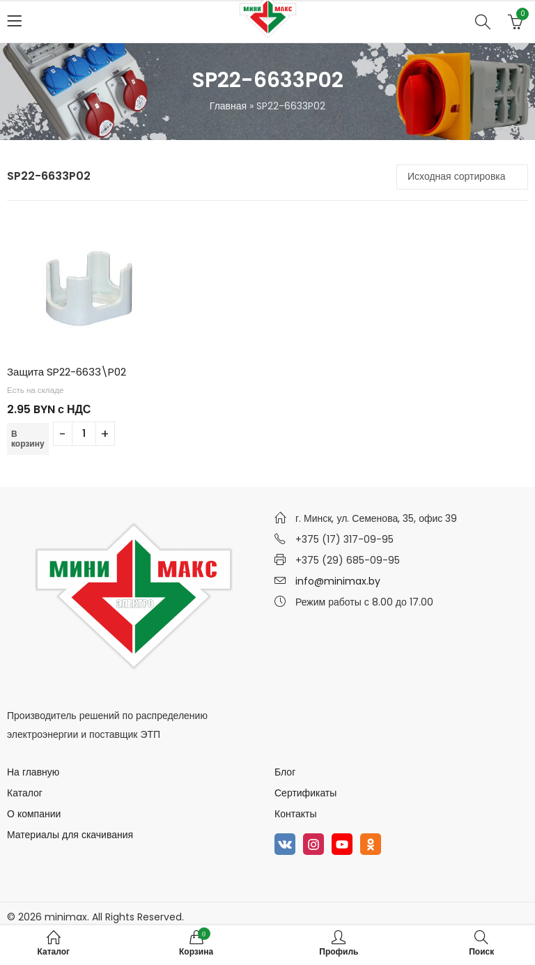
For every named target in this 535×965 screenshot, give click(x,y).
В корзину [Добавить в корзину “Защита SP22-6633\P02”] (28, 438)
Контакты (295, 814)
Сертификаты (305, 793)
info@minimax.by (337, 581)
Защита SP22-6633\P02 (66, 371)
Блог (284, 772)
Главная (228, 106)
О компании (34, 814)
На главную (33, 772)
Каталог (24, 793)
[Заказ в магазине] (462, 177)
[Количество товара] (84, 434)
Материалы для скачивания (70, 835)
